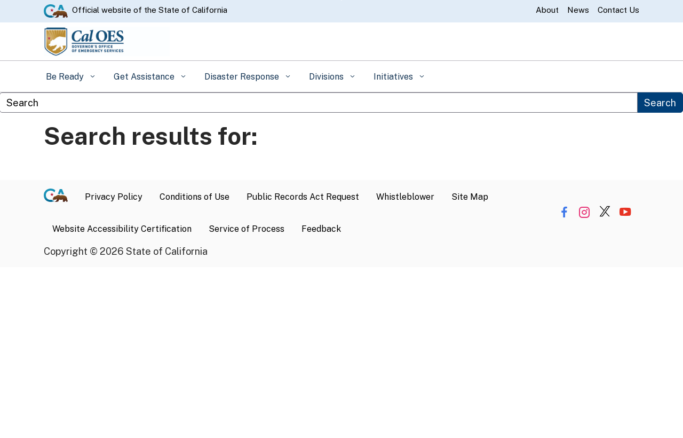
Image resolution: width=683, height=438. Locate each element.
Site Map (469, 197)
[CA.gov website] (56, 10)
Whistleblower (405, 197)
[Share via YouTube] (625, 212)
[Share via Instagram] (584, 212)
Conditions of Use (194, 197)
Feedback (321, 229)
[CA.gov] (60, 197)
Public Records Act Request (303, 197)
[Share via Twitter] (605, 212)
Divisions (327, 77)
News (578, 9)
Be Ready (66, 77)
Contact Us (618, 9)
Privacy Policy (113, 197)
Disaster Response (242, 77)
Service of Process (246, 229)
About (547, 9)
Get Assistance (145, 77)
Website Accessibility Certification (122, 229)
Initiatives (394, 77)
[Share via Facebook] (564, 212)
